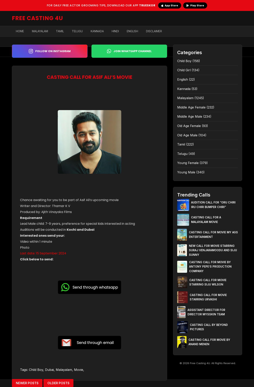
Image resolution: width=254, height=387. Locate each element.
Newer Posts (27, 383)
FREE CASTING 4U (37, 18)
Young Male (186, 172)
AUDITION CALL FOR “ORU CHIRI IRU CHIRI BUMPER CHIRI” (213, 204)
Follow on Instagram (50, 51)
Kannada (97, 31)
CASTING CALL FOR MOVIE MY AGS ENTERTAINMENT (213, 234)
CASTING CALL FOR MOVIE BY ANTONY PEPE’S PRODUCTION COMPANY (210, 266)
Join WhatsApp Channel (129, 51)
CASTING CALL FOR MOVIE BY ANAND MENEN (209, 342)
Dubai (49, 370)
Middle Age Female (191, 107)
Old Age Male (187, 135)
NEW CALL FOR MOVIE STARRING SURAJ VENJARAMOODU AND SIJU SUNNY (213, 250)
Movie (78, 370)
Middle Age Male (189, 116)
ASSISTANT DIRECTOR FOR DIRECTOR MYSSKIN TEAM (206, 312)
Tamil (60, 31)
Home (20, 31)
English (132, 31)
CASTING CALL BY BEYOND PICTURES (209, 327)
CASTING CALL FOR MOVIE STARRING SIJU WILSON (207, 282)
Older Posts (58, 383)
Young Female (188, 163)
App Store (169, 5)
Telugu (77, 31)
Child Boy (36, 370)
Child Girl (184, 70)
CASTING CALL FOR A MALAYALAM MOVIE (206, 219)
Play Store (195, 5)
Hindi (115, 31)
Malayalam (40, 31)
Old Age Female (189, 126)
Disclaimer (154, 31)
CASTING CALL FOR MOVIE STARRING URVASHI (208, 297)
